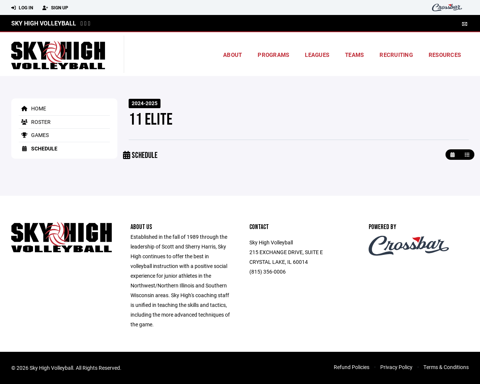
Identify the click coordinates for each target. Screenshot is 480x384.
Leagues (317, 54)
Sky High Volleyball (43, 23)
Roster (35, 121)
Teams (354, 54)
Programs (273, 54)
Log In (22, 7)
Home (32, 108)
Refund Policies (351, 367)
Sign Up (55, 7)
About (232, 54)
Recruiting (396, 54)
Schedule (38, 148)
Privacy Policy (396, 367)
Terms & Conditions (446, 367)
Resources (445, 54)
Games (34, 134)
